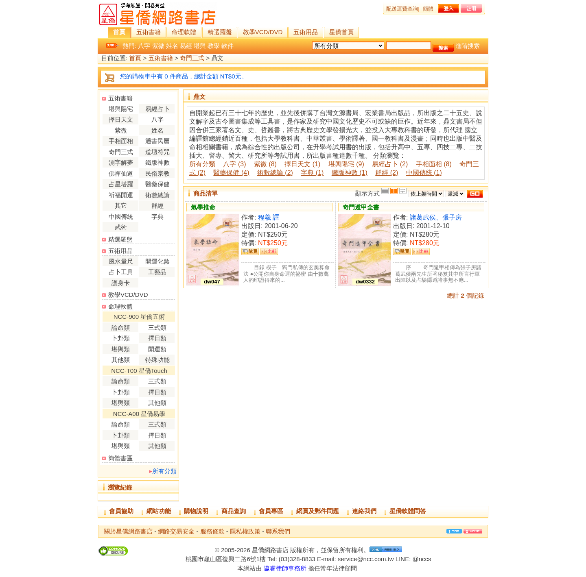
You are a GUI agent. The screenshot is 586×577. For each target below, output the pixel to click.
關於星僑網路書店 (128, 531)
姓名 (172, 45)
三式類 (157, 327)
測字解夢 (121, 162)
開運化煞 (157, 261)
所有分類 (164, 471)
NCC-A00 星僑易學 (139, 413)
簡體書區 (120, 458)
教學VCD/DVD (263, 31)
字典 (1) (312, 172)
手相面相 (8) (434, 164)
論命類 (121, 327)
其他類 (121, 359)
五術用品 (305, 31)
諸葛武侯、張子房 (436, 217)
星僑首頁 (341, 31)
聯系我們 (278, 531)
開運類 (157, 349)
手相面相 (121, 140)
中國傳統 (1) (424, 172)
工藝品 (157, 271)
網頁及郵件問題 (317, 510)
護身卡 (121, 282)
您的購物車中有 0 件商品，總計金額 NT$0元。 (183, 76)
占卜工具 (121, 271)
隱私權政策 (245, 531)
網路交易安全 (176, 531)
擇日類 (157, 338)
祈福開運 (121, 195)
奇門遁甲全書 (361, 207)
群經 (157, 205)
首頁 (119, 31)
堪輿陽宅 (121, 108)
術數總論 (157, 195)
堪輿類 (121, 349)
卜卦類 (121, 338)
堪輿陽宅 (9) (346, 164)
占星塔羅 (121, 184)
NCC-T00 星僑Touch (139, 370)
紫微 (158, 45)
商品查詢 (233, 510)
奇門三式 (192, 58)
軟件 (227, 45)
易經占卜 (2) (390, 164)
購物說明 (196, 510)
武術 (121, 227)
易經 (186, 45)
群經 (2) (386, 172)
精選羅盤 (220, 31)
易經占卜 (157, 108)
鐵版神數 (157, 162)
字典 (157, 216)
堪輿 (200, 45)
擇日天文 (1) (302, 164)
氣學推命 (203, 207)
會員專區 (271, 510)
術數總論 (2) (275, 172)
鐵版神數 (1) (349, 172)
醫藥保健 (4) (231, 172)
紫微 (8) (265, 164)
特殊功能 (157, 359)
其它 (121, 205)
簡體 (428, 9)
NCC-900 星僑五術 (139, 316)
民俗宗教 (157, 173)
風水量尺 (121, 261)
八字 (144, 45)
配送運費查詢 (402, 9)
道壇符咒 (157, 151)
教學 (214, 45)
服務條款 (212, 531)
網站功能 (158, 510)
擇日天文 (121, 119)
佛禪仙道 (121, 173)
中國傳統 (121, 216)
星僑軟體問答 (407, 510)
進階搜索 (467, 45)
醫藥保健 (157, 184)
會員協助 (121, 510)
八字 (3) (234, 164)
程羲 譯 (268, 217)
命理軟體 (184, 31)
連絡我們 (364, 510)
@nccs (421, 558)
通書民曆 (157, 140)
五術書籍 (148, 31)
